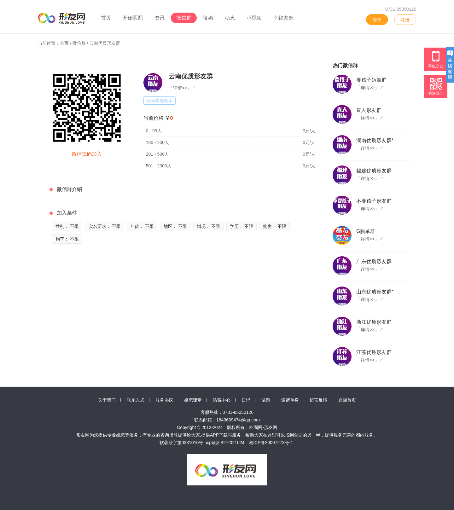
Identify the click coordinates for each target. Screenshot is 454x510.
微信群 (183, 17)
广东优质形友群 (374, 261)
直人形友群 (368, 110)
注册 (405, 19)
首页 (106, 17)
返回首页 (347, 400)
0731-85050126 (400, 9)
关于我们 (107, 400)
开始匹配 (133, 17)
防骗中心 (221, 400)
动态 (230, 17)
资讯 (159, 17)
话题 (265, 400)
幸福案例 (283, 17)
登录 (377, 19)
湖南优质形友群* (374, 140)
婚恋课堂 (193, 400)
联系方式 (135, 400)
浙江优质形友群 (374, 322)
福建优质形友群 (374, 170)
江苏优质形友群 (374, 352)
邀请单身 (290, 400)
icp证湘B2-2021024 (225, 442)
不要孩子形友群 (374, 201)
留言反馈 (318, 400)
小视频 (254, 17)
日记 (246, 400)
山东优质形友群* (374, 291)
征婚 (208, 17)
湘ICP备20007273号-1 (271, 442)
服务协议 (164, 400)
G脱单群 (365, 231)
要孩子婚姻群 (371, 80)
